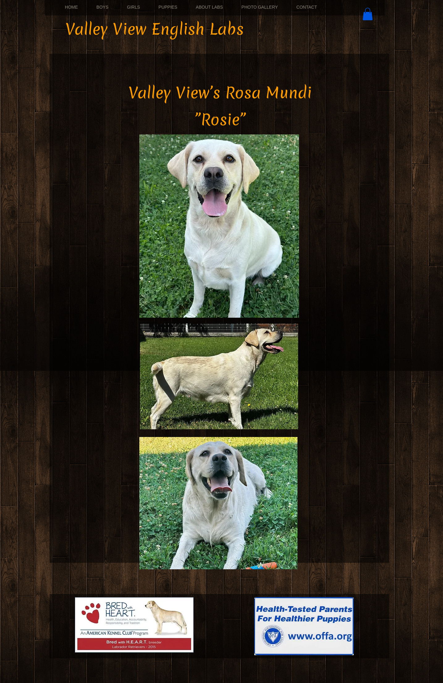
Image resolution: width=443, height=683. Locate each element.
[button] (367, 14)
